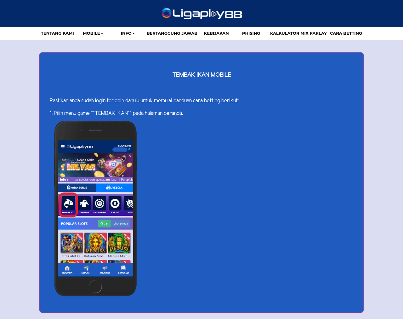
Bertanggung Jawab (172, 33)
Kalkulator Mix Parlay (298, 33)
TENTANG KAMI (57, 33)
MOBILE (91, 33)
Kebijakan (216, 33)
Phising (251, 33)
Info (126, 33)
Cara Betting (346, 33)
